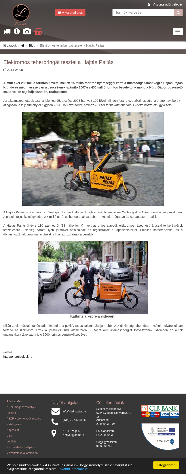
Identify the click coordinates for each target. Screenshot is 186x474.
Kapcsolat (13, 430)
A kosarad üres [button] (70, 12)
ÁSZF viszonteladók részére (24, 418)
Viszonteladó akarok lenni (22, 453)
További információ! (73, 469)
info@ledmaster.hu (74, 411)
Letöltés (11, 441)
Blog (32, 45)
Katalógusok (14, 424)
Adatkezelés (14, 401)
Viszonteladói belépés (168, 4)
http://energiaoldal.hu (17, 356)
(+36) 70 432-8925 (74, 419)
